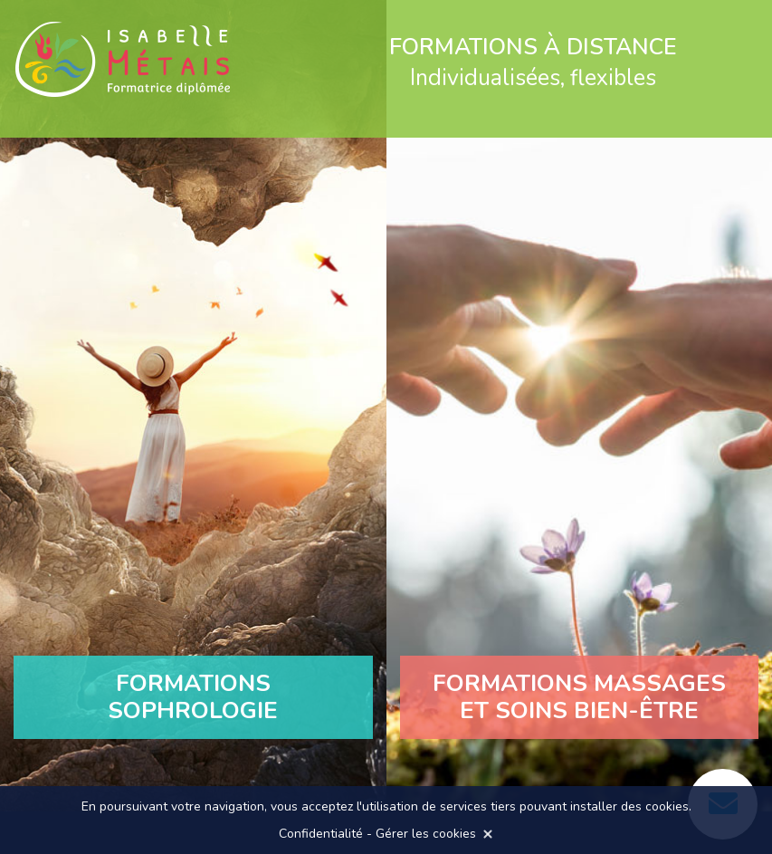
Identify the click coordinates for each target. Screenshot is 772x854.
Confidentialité (321, 833)
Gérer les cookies (426, 833)
